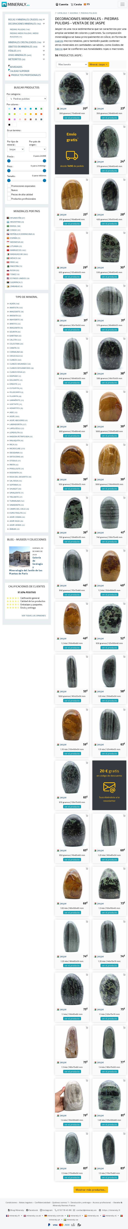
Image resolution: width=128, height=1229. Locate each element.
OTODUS (15, 460)
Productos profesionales (24, 75)
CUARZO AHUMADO (20, 364)
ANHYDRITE (16, 319)
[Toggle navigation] (122, 4)
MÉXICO (15, 258)
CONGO (15, 230)
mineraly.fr (13, 1215)
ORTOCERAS (16, 456)
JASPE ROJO (16, 521)
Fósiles (14, 50)
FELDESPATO (16, 392)
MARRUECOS (18, 250)
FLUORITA (15, 396)
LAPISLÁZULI (17, 428)
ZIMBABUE (16, 286)
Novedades (15, 66)
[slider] (8, 160)
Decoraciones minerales (24, 23)
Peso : (10, 166)
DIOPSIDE (15, 376)
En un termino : (14, 130)
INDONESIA (16, 242)
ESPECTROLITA (18, 513)
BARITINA (15, 335)
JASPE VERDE (17, 525)
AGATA (14, 303)
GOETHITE (16, 404)
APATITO (15, 323)
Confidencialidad (42, 1202)
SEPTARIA (15, 484)
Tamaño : (11, 176)
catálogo (62, 13)
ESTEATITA (16, 388)
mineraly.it (74, 1215)
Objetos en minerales (23, 46)
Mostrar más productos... (91, 1189)
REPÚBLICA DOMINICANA (22, 234)
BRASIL (15, 226)
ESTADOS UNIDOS (19, 278)
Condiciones (11, 1202)
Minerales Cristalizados (24, 42)
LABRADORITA (18, 424)
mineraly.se (71, 1219)
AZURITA (15, 331)
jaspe (61, 108)
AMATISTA (16, 307)
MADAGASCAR (19, 254)
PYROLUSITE (17, 468)
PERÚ (14, 262)
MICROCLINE (17, 448)
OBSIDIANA (16, 452)
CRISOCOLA (16, 356)
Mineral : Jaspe (99, 64)
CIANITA (14, 348)
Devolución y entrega (80, 1202)
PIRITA (14, 464)
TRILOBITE (16, 497)
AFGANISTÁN (17, 218)
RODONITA (16, 472)
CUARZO (15, 360)
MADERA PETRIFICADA (21, 436)
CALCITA (15, 339)
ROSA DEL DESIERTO (20, 476)
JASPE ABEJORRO (19, 420)
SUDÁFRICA (16, 282)
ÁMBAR (14, 529)
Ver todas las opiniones (34, 615)
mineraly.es (91, 1215)
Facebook (32, 1210)
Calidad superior (18, 71)
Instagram (46, 1210)
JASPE (14, 416)
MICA (13, 444)
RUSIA (14, 270)
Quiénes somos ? (60, 1202)
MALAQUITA (16, 440)
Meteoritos (16, 59)
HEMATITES (16, 408)
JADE (13, 412)
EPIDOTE (15, 384)
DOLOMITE (16, 380)
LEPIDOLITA (16, 432)
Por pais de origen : (34, 143)
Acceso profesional (102, 1202)
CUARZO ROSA (17, 372)
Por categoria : (14, 94)
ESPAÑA (15, 238)
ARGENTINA (17, 222)
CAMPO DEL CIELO (19, 509)
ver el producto (72, 117)
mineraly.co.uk (32, 1215)
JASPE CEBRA (17, 517)
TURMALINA (17, 501)
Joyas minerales (20, 55)
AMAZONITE (17, 311)
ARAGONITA (16, 327)
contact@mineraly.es (86, 1210)
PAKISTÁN (16, 266)
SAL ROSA (16, 480)
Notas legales (25, 1202)
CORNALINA (16, 352)
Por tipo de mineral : (12, 143)
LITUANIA (16, 246)
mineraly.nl (109, 1215)
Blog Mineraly (16, 1210)
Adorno (74, 13)
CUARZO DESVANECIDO (22, 368)
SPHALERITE (16, 492)
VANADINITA (17, 505)
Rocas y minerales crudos (25, 19)
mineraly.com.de (54, 1215)
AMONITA (15, 315)
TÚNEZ (14, 274)
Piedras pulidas (20, 29)
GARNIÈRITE (17, 400)
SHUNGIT (15, 488)
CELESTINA (16, 343)
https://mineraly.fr (111, 1210)
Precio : (10, 156)
